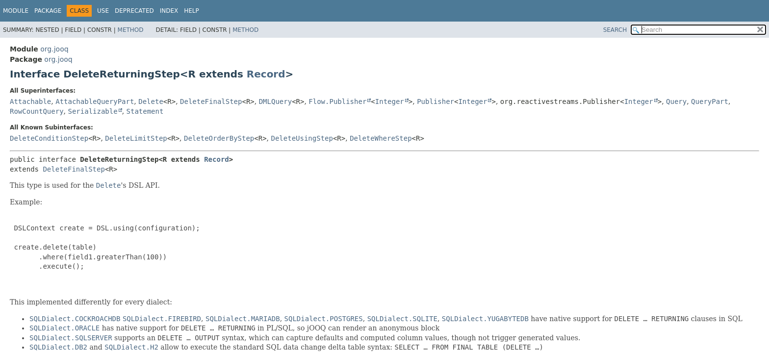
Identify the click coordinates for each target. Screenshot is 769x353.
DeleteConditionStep (49, 138)
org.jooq (54, 49)
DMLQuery (275, 101)
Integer (389, 101)
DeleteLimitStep (136, 138)
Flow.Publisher (337, 101)
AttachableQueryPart (94, 101)
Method (131, 29)
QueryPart (709, 101)
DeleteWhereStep (380, 138)
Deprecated (134, 10)
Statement (145, 111)
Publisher (435, 101)
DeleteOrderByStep (219, 138)
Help (191, 10)
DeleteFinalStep (211, 101)
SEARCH (615, 29)
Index (169, 10)
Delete (150, 101)
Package (47, 10)
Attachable (30, 101)
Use (103, 10)
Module (15, 10)
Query (676, 101)
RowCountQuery (37, 111)
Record (266, 74)
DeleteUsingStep (302, 138)
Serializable (92, 111)
